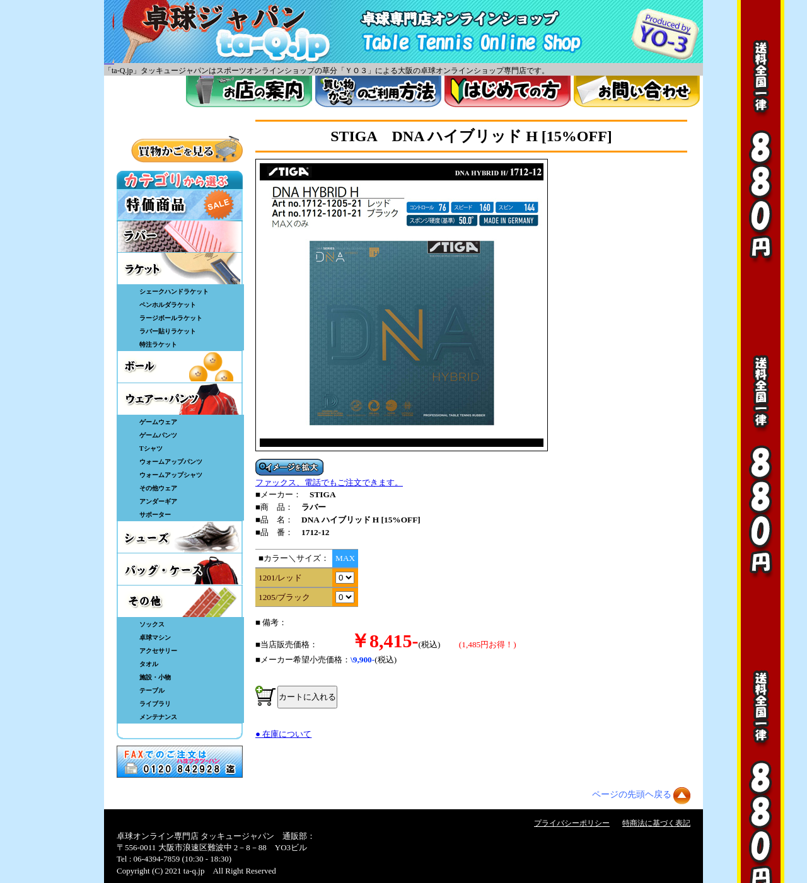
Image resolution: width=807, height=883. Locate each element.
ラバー (180, 236)
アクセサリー (158, 650)
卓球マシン (155, 637)
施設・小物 (155, 677)
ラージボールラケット (170, 318)
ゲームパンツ (158, 435)
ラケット (180, 268)
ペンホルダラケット (167, 304)
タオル (148, 664)
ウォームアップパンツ (170, 461)
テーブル (152, 690)
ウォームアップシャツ (170, 474)
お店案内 (249, 91)
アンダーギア (158, 501)
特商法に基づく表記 (656, 823)
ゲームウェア (158, 421)
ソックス (152, 624)
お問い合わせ (637, 91)
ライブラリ (155, 703)
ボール (180, 367)
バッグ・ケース (180, 569)
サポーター (155, 514)
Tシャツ (151, 448)
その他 (180, 601)
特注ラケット (158, 344)
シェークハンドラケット (174, 291)
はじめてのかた (507, 91)
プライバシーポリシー (572, 823)
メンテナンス (158, 716)
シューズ (180, 537)
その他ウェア (158, 488)
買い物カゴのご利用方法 (378, 91)
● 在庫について (283, 734)
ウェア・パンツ (180, 399)
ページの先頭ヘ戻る (631, 794)
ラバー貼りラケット (167, 331)
